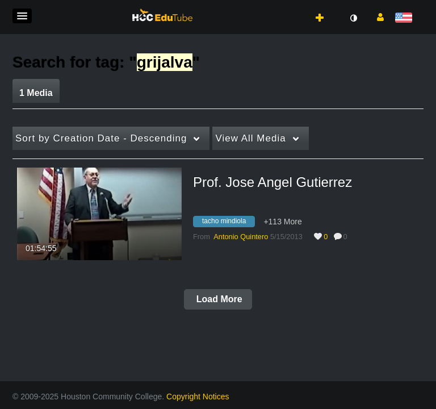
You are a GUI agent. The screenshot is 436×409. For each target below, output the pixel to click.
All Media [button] (250, 138)
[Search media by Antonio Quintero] (240, 236)
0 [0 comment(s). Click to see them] (347, 236)
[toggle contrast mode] (353, 18)
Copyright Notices (197, 396)
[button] (22, 16)
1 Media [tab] (36, 93)
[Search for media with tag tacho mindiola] (228, 222)
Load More (218, 299)
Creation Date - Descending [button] (101, 138)
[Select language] (406, 18)
